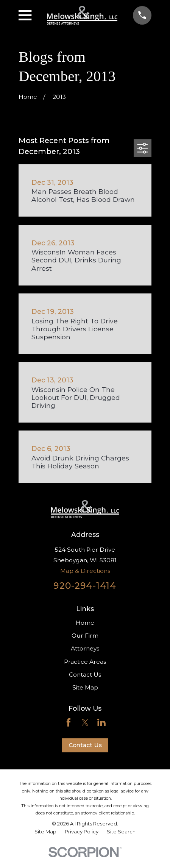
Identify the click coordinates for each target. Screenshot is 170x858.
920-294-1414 (84, 585)
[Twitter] (85, 722)
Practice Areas (85, 661)
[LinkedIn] (101, 722)
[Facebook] (68, 722)
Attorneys (85, 648)
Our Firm (85, 635)
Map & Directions (85, 570)
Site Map (85, 687)
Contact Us (85, 674)
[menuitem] (45, 831)
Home (85, 622)
